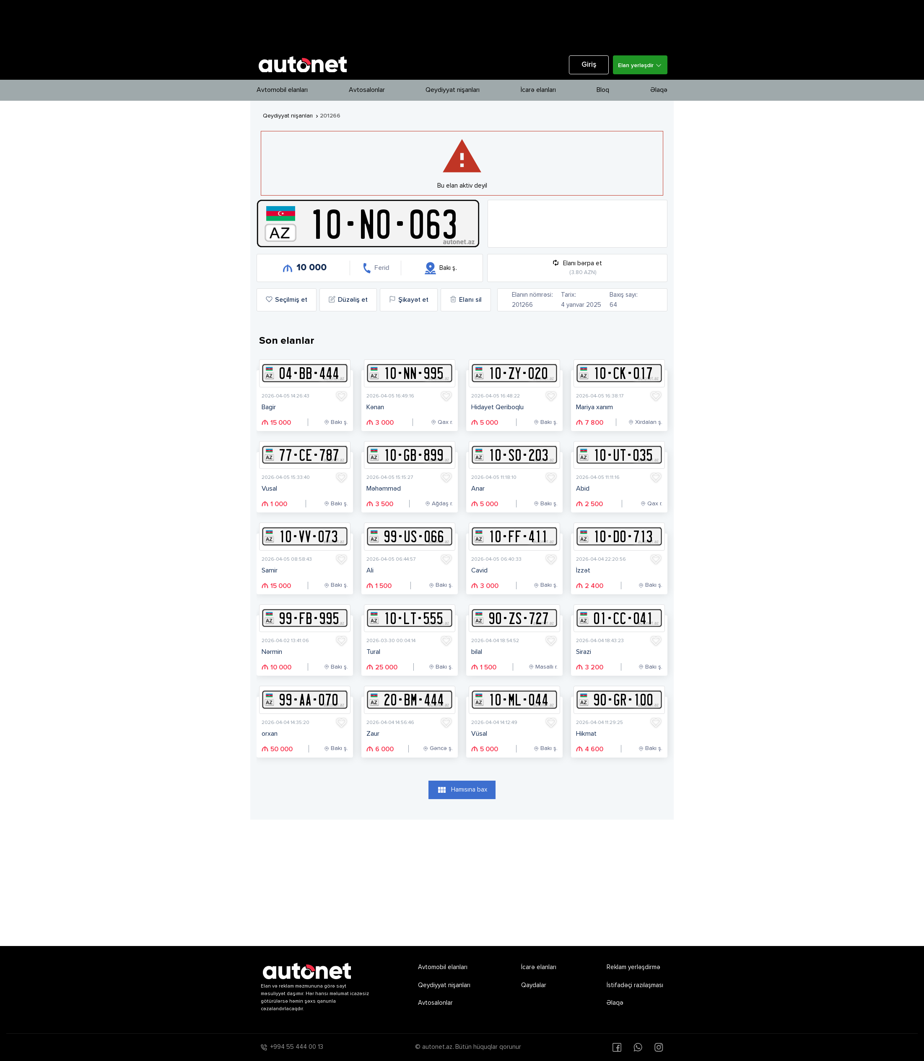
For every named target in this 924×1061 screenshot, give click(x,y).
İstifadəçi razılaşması (635, 985)
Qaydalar (533, 985)
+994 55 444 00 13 (296, 1047)
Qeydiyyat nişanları (453, 90)
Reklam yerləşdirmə (633, 967)
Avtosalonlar (367, 90)
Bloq (603, 90)
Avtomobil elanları (282, 90)
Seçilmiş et (286, 299)
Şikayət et (408, 299)
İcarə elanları (538, 90)
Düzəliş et (348, 299)
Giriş (589, 64)
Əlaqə (658, 90)
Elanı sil (466, 299)
